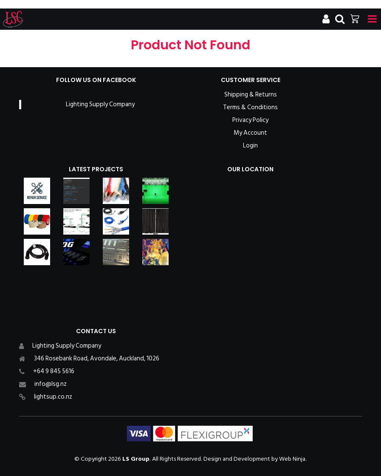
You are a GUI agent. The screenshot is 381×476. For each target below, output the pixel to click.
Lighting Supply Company (100, 104)
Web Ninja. (293, 459)
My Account (250, 133)
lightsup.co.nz (53, 396)
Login (250, 146)
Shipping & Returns (250, 95)
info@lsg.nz (50, 384)
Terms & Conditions (250, 107)
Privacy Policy (250, 120)
